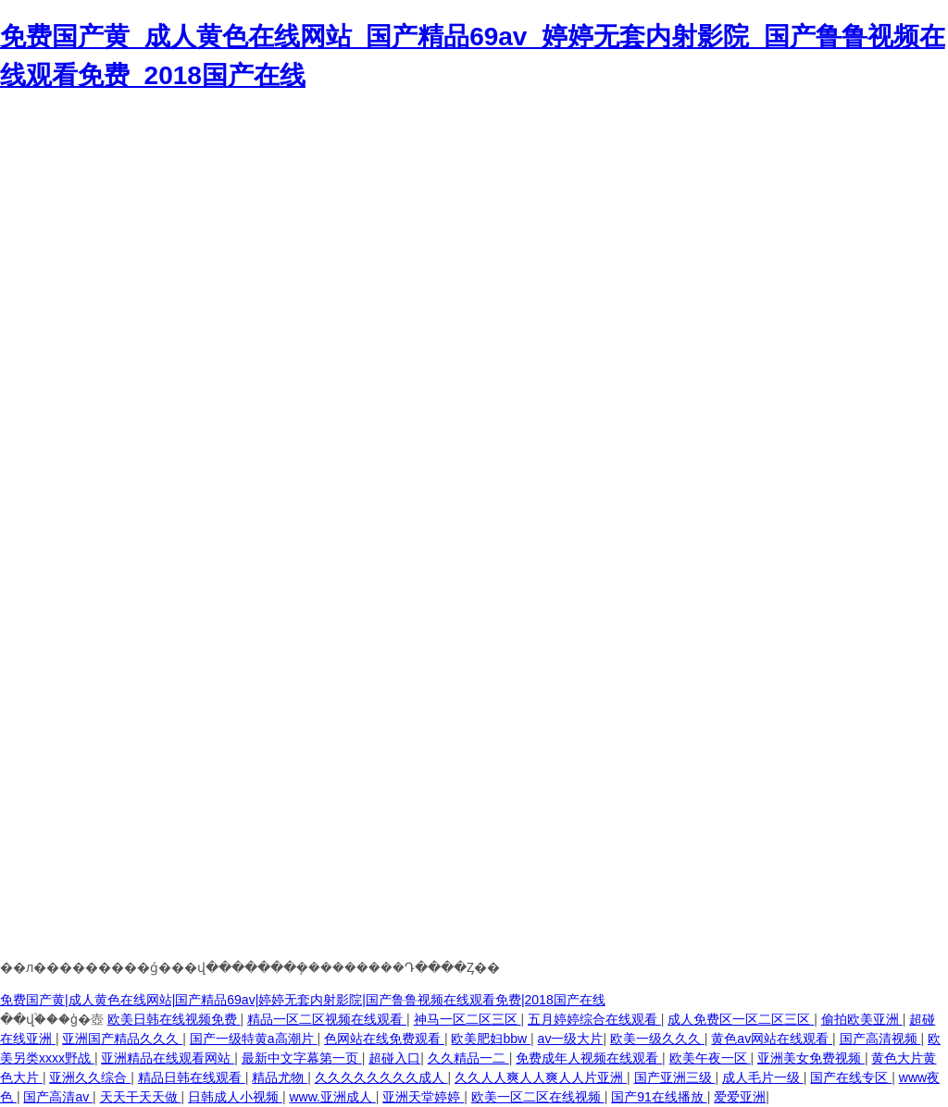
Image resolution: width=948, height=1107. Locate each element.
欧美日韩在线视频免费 (174, 1019)
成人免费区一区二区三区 (740, 1019)
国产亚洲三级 (675, 1077)
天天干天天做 (140, 1096)
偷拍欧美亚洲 (862, 1019)
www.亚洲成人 (332, 1096)
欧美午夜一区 (710, 1058)
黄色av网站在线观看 (771, 1038)
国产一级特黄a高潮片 (254, 1038)
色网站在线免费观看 (384, 1038)
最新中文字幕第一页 (302, 1058)
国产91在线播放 (658, 1096)
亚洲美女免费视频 (811, 1058)
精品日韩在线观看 (191, 1077)
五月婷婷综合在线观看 (594, 1019)
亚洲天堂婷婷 (423, 1096)
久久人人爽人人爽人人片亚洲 (541, 1077)
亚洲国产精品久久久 (122, 1038)
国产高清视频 (880, 1038)
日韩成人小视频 (235, 1096)
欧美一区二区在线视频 (538, 1096)
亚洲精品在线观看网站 (167, 1058)
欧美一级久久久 (657, 1038)
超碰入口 (394, 1058)
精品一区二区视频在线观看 (326, 1019)
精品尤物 (279, 1077)
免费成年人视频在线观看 (589, 1058)
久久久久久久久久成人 (381, 1077)
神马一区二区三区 (467, 1019)
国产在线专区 (851, 1077)
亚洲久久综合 (90, 1077)
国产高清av (58, 1096)
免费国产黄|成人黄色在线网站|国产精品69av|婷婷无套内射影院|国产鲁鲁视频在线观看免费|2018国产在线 (302, 999)
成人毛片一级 (763, 1077)
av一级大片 (571, 1038)
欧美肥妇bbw (490, 1038)
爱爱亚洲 (740, 1096)
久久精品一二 (468, 1058)
